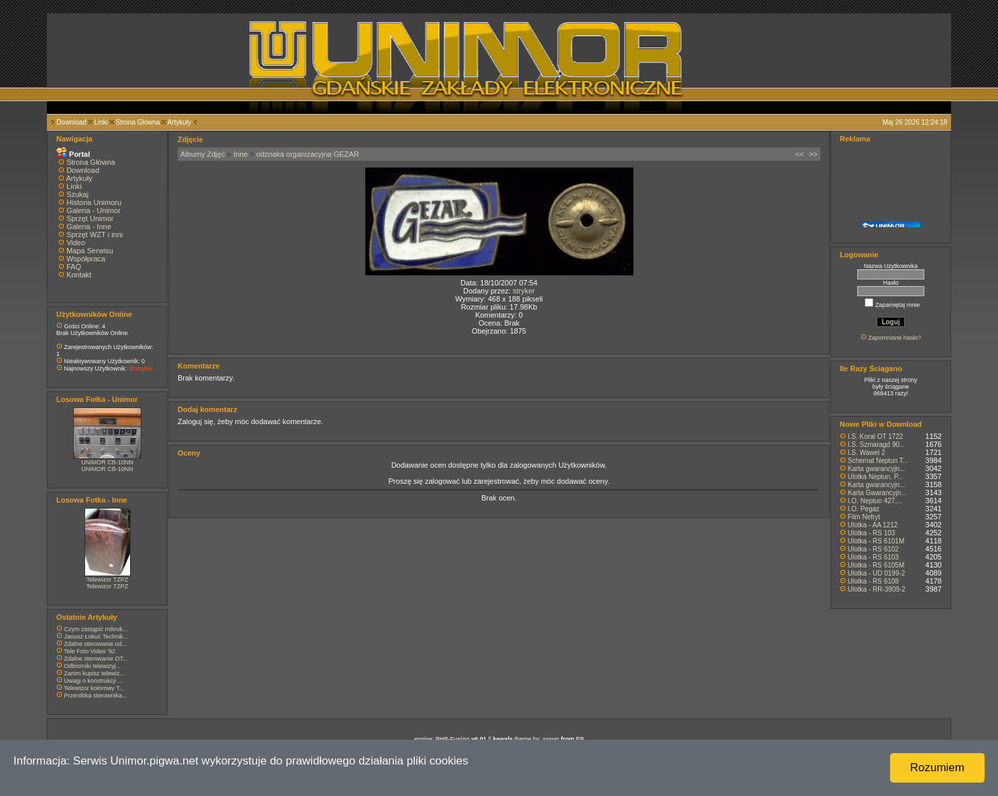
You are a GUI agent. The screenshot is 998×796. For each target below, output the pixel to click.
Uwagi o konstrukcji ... (93, 680)
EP (580, 739)
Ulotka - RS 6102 (873, 549)
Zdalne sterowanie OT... (96, 658)
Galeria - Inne (88, 226)
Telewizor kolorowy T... (94, 688)
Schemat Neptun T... (878, 460)
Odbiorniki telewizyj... (92, 666)
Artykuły (180, 122)
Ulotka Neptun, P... (875, 476)
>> (813, 154)
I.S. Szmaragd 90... (877, 444)
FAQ (73, 267)
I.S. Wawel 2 (866, 452)
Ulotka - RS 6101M (876, 541)
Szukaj (77, 194)
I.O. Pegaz (863, 509)
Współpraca (85, 259)
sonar (551, 739)
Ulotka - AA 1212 (873, 525)
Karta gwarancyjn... (877, 468)
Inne (240, 154)
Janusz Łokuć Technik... (96, 636)
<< (799, 154)
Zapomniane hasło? (894, 337)
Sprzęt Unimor (89, 218)
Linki (101, 122)
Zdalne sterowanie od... (95, 644)
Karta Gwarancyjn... (877, 492)
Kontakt (78, 275)
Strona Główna (138, 122)
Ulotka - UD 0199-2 (877, 573)
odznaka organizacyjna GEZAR (307, 154)
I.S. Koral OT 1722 (875, 436)
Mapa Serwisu (89, 251)
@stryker (141, 368)
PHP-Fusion (453, 739)
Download (71, 122)
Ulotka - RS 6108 (873, 581)
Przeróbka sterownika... (95, 695)
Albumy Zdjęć (202, 154)
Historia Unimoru (93, 202)
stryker (524, 291)
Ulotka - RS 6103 (873, 557)
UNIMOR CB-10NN (107, 462)
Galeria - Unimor (93, 210)
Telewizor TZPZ (107, 579)
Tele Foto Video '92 (89, 651)
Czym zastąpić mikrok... (96, 629)
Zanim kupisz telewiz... (94, 673)
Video (75, 243)
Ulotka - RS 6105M (876, 565)
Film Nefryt (864, 517)
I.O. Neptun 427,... (875, 501)
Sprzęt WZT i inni (94, 234)
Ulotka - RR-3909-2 (877, 589)
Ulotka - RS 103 (871, 533)
